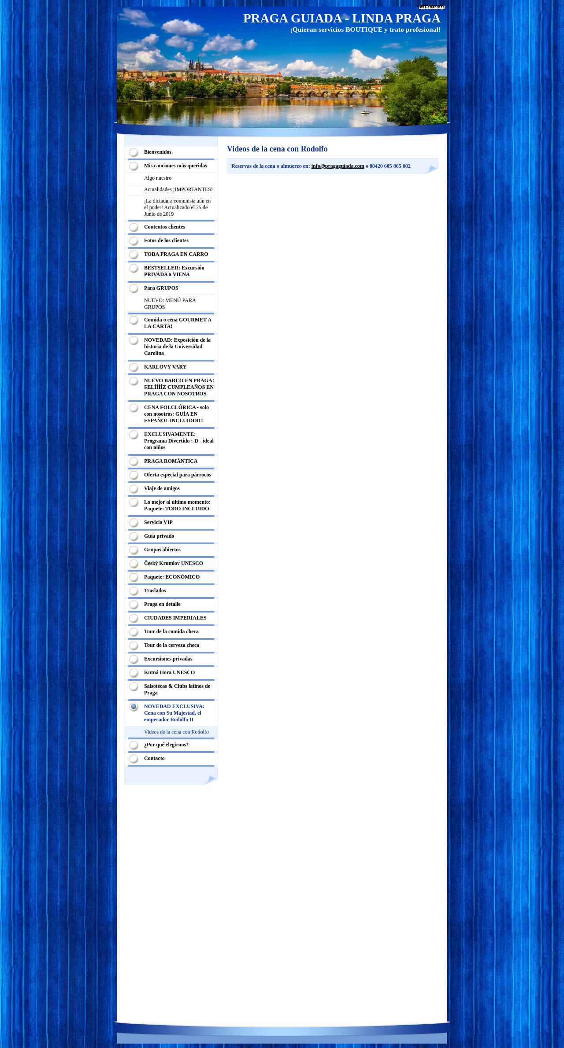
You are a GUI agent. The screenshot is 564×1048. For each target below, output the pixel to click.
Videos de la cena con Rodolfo (176, 732)
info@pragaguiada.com (338, 166)
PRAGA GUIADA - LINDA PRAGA (342, 18)
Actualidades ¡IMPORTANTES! (178, 189)
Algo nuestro (157, 178)
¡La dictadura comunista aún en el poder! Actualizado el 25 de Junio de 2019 (177, 207)
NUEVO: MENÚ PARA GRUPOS (170, 303)
